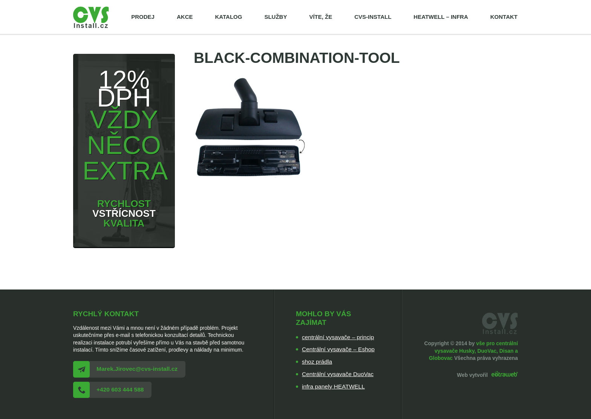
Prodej (143, 17)
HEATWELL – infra (440, 17)
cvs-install (372, 17)
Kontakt (504, 17)
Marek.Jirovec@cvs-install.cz (137, 369)
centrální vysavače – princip (338, 337)
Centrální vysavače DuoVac (338, 374)
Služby (275, 17)
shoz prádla (317, 361)
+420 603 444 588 (120, 389)
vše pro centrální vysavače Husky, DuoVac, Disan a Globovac (473, 350)
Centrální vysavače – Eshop (338, 349)
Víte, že (320, 17)
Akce (185, 17)
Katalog (228, 17)
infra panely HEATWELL (333, 386)
